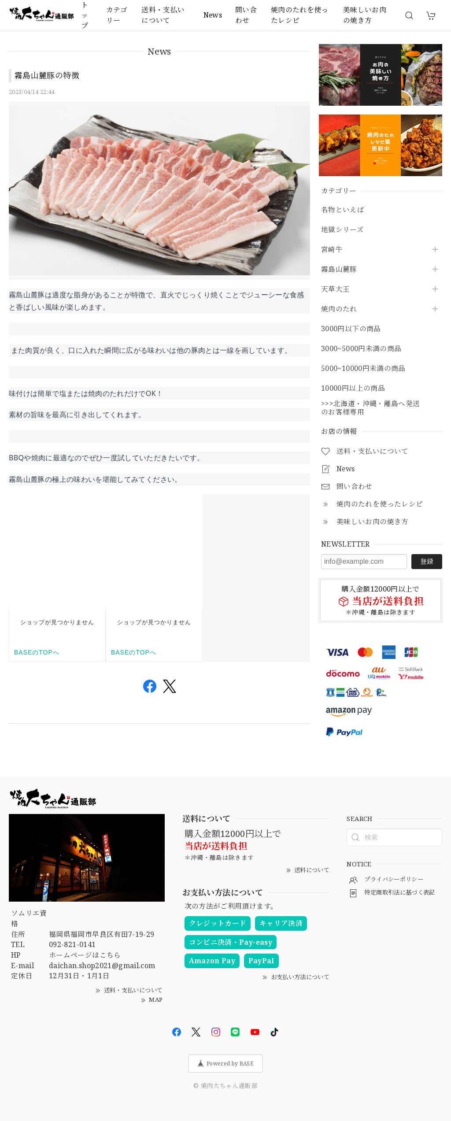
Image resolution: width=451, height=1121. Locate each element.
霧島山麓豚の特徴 (47, 75)
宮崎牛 (332, 249)
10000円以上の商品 (353, 388)
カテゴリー (116, 15)
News (212, 15)
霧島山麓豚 (339, 269)
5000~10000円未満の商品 (363, 368)
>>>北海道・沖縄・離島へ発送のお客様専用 (370, 408)
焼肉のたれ (339, 309)
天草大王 (335, 289)
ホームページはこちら (85, 955)
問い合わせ (246, 15)
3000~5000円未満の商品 (361, 348)
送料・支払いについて (163, 15)
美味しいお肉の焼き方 (364, 15)
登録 (426, 561)
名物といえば (342, 210)
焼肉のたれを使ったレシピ (300, 15)
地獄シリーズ (342, 230)
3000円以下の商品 (351, 329)
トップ (84, 15)
